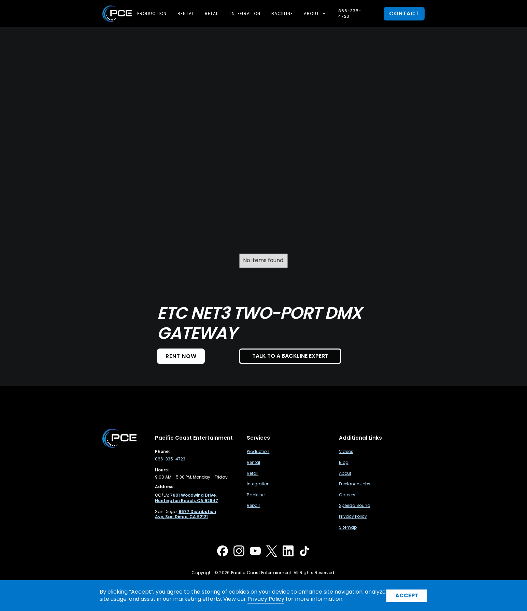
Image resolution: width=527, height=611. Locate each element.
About (345, 473)
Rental (185, 13)
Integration (245, 13)
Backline (282, 13)
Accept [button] (406, 595)
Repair (253, 505)
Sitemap (348, 527)
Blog (343, 462)
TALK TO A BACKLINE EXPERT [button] (290, 356)
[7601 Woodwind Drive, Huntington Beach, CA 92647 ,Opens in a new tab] (186, 497)
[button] (315, 13)
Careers (347, 495)
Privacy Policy (353, 516)
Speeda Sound (354, 505)
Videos (346, 451)
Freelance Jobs (354, 484)
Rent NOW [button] (181, 356)
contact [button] (404, 13)
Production (152, 13)
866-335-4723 (349, 13)
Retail (212, 13)
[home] (117, 13)
